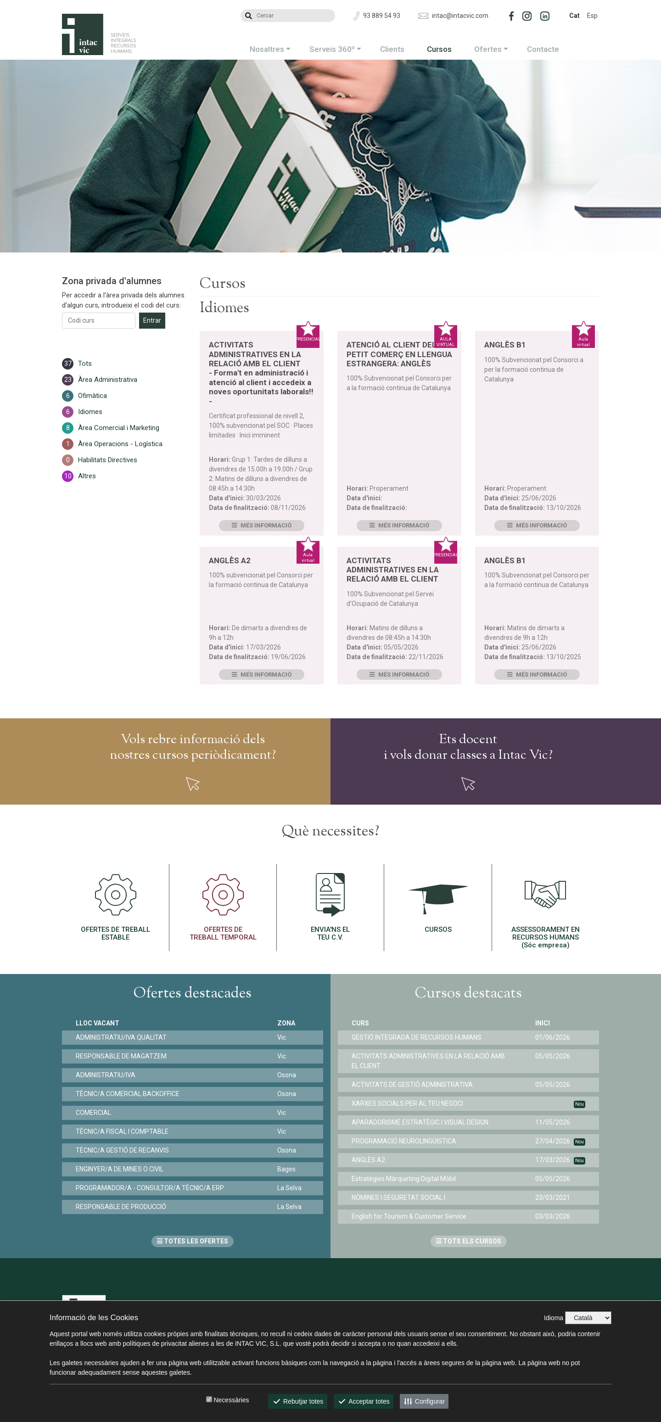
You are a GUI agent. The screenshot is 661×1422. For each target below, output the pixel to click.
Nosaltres (267, 49)
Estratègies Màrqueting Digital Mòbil (404, 1178)
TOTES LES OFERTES (192, 1241)
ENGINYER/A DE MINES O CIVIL (119, 1169)
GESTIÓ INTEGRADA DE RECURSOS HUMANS (417, 1037)
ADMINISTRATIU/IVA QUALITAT (121, 1037)
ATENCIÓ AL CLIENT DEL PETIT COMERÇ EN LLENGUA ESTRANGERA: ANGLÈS (399, 354)
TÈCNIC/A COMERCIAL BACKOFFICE (127, 1093)
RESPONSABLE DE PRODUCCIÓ (121, 1206)
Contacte (543, 49)
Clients (392, 49)
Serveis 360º (332, 49)
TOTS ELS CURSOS (468, 1241)
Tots (85, 363)
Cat (574, 15)
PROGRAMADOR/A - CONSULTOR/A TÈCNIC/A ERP (150, 1188)
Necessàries (231, 1400)
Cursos (439, 49)
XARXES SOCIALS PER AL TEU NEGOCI (407, 1103)
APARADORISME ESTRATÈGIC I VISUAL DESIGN (420, 1122)
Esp (592, 15)
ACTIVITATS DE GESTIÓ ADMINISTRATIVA (412, 1084)
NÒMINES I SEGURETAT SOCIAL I (398, 1197)
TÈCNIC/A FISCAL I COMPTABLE (122, 1131)
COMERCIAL (93, 1112)
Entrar (152, 320)
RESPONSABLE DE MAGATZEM (121, 1056)
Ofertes (488, 49)
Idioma (553, 1317)
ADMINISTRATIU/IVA (105, 1075)
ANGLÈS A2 (230, 560)
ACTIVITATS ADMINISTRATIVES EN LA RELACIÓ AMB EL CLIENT (393, 570)
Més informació (261, 525)
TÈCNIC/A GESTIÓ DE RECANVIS (122, 1150)
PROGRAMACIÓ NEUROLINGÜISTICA (404, 1141)
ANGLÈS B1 (505, 344)
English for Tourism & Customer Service (409, 1216)
